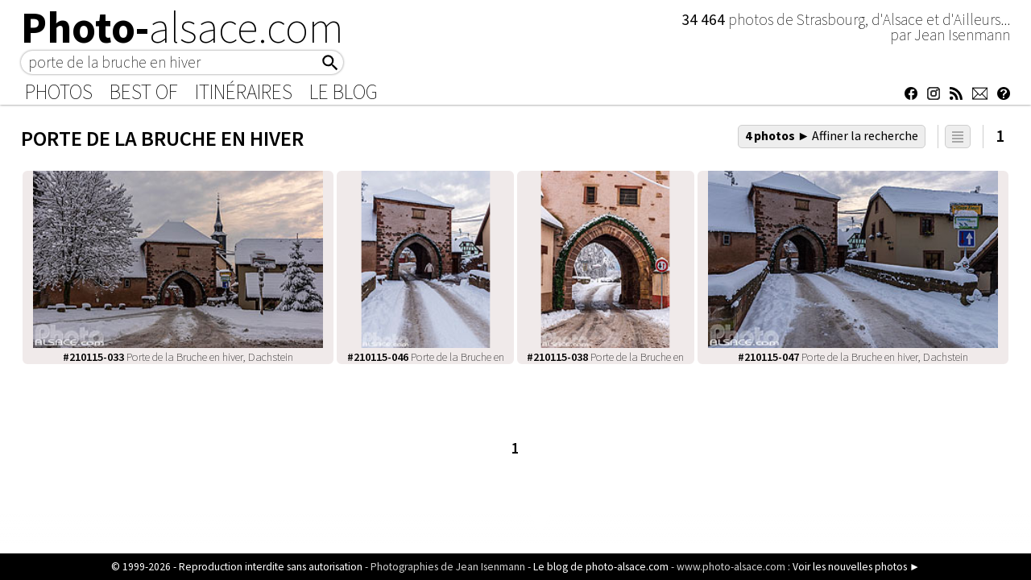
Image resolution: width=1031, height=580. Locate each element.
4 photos (832, 135)
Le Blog (343, 92)
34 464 (704, 19)
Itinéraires (243, 92)
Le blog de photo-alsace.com (601, 567)
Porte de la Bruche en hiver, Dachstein (178, 357)
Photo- (182, 27)
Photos (59, 92)
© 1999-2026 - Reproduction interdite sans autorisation (236, 567)
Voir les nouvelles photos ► (856, 567)
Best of (144, 92)
